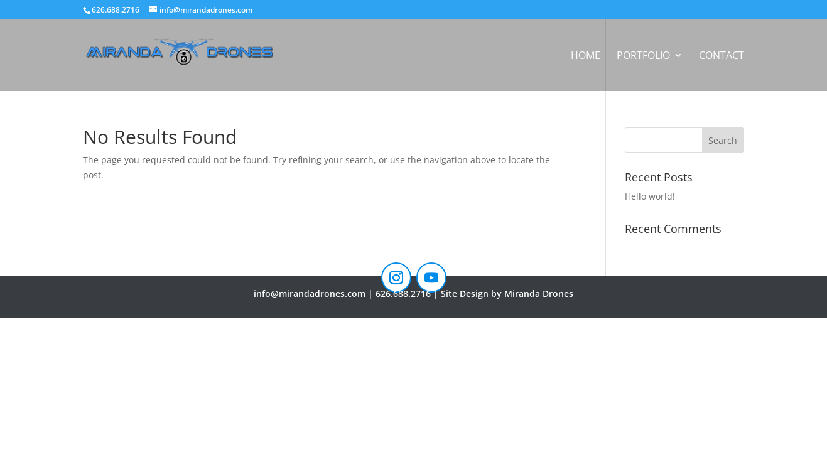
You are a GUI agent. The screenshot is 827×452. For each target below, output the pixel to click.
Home (585, 56)
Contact (721, 56)
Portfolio (643, 56)
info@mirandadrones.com (309, 293)
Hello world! (650, 196)
